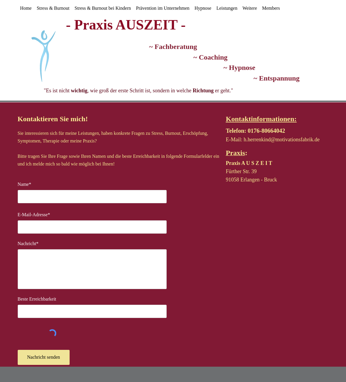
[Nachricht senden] (44, 357)
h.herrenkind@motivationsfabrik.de (282, 139)
